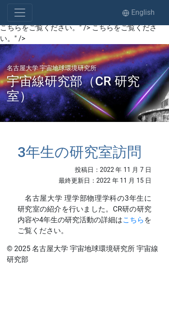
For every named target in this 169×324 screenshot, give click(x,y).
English (138, 12)
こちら (133, 220)
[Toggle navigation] (19, 13)
